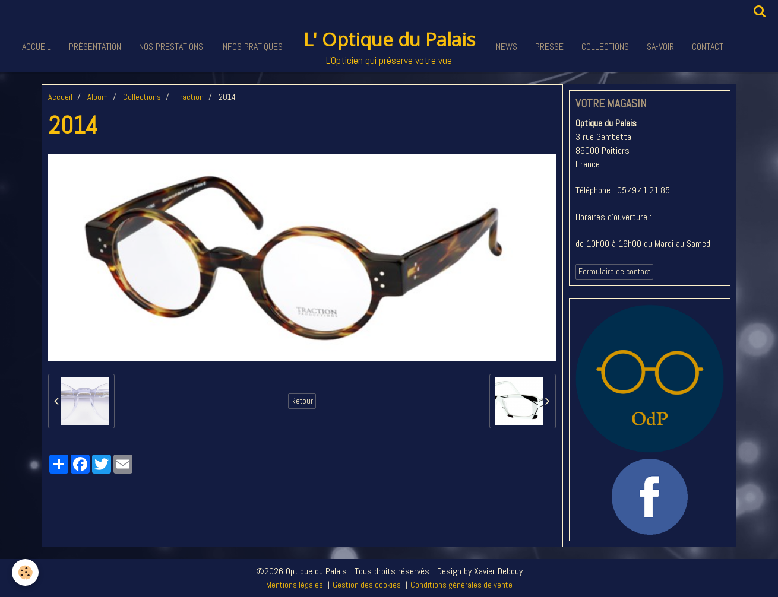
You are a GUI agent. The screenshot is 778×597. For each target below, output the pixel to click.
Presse (549, 46)
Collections (605, 46)
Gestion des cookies (367, 584)
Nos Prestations (171, 46)
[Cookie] (25, 572)
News (506, 46)
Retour (302, 401)
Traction (190, 96)
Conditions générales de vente (461, 584)
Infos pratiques (252, 46)
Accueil (36, 46)
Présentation (95, 46)
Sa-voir (660, 46)
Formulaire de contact (614, 271)
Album (97, 96)
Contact (707, 46)
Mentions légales (294, 584)
